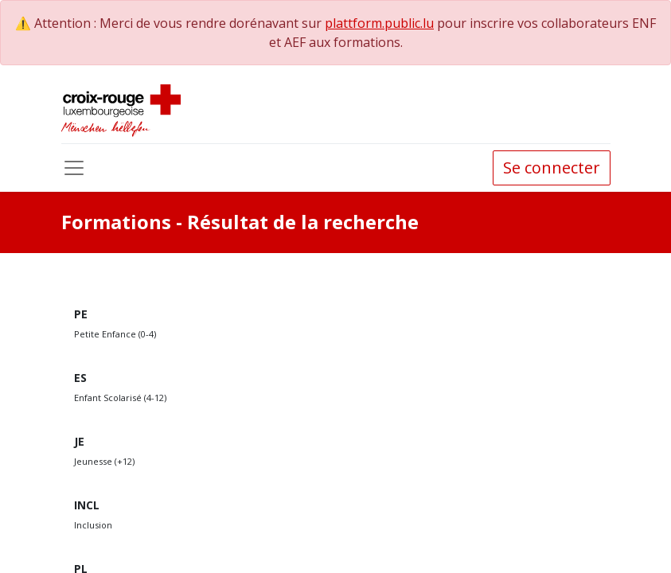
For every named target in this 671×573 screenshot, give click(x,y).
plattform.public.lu (379, 23)
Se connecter (551, 167)
